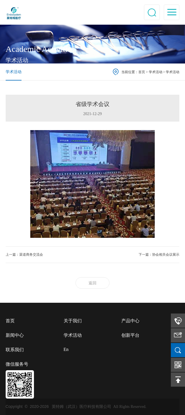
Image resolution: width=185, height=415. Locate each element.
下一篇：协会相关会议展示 (159, 255)
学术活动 (13, 72)
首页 (141, 72)
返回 (92, 283)
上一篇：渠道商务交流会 (24, 255)
